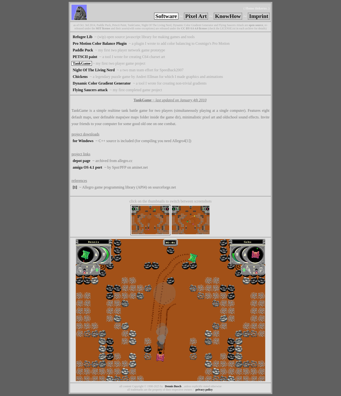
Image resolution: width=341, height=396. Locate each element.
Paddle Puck (83, 50)
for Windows (83, 141)
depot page (81, 161)
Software (166, 16)
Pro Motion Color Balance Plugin (100, 43)
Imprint (258, 16)
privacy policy (204, 389)
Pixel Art (196, 16)
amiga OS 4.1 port (87, 167)
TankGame (82, 63)
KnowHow (228, 16)
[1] (75, 187)
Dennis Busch (173, 386)
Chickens (80, 77)
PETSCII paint (85, 57)
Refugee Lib (82, 37)
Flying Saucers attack (90, 90)
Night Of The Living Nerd (94, 70)
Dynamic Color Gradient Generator (102, 83)
